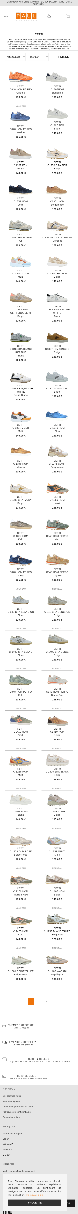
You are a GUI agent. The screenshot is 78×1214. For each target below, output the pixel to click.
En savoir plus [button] (34, 1195)
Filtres (63, 56)
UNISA (6, 1139)
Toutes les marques (12, 1133)
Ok (68, 1203)
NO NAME (8, 1144)
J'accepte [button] (35, 1202)
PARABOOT (9, 1149)
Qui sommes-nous (12, 1096)
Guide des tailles (11, 1117)
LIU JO (6, 1155)
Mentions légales (11, 1101)
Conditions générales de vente (18, 1106)
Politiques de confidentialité (17, 1112)
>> (47, 1001)
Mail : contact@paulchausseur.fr (19, 1171)
